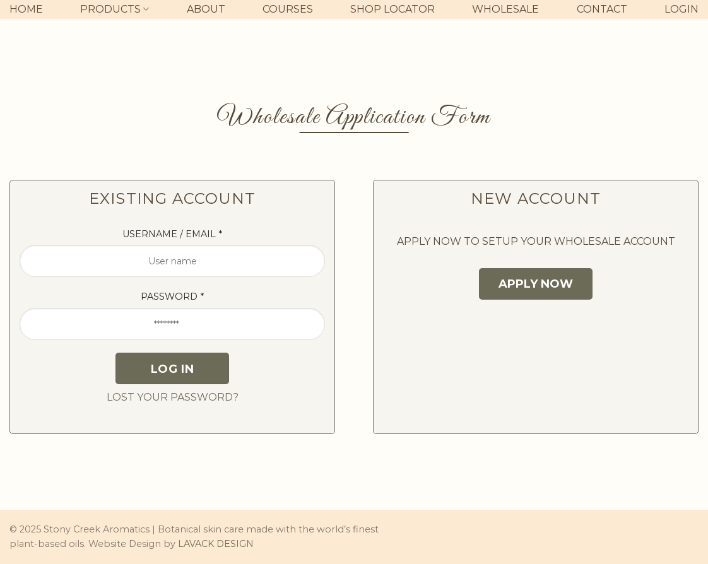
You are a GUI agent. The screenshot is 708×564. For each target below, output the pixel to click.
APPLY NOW (536, 284)
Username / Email (172, 234)
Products (114, 9)
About (206, 9)
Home (26, 9)
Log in (172, 369)
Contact (602, 9)
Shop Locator (392, 9)
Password (172, 296)
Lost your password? (173, 397)
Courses (288, 9)
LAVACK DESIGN (216, 543)
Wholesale (505, 9)
